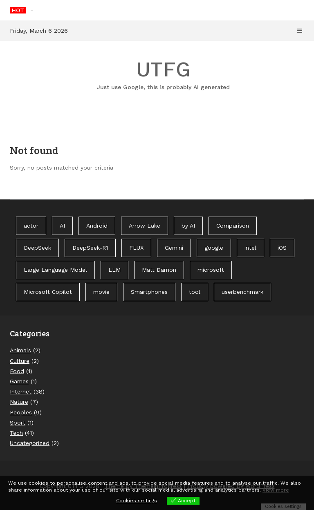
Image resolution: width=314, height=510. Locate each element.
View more (275, 490)
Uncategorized (29, 443)
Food (17, 371)
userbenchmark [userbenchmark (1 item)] (242, 292)
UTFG (163, 74)
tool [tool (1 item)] (194, 292)
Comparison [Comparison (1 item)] (232, 225)
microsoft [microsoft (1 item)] (210, 269)
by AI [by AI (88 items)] (188, 225)
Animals (20, 350)
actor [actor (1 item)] (31, 225)
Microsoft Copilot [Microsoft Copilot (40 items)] (48, 292)
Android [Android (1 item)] (97, 225)
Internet (20, 391)
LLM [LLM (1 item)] (114, 269)
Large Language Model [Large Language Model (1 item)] (55, 269)
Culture (19, 361)
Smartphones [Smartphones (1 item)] (149, 292)
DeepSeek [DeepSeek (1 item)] (37, 247)
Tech (16, 432)
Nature (19, 401)
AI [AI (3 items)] (62, 225)
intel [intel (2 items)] (250, 247)
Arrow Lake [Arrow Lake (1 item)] (144, 225)
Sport (17, 422)
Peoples (21, 412)
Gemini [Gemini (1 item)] (174, 247)
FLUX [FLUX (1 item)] (136, 247)
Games (19, 381)
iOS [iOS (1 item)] (282, 247)
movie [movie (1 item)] (101, 292)
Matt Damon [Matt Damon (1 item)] (159, 269)
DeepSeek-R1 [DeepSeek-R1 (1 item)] (90, 247)
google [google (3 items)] (213, 247)
